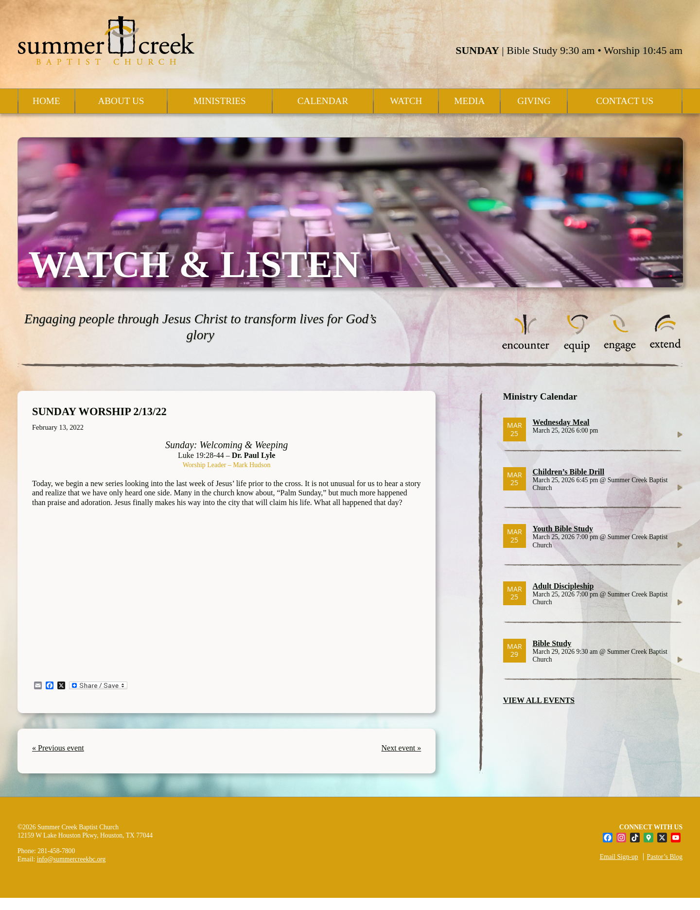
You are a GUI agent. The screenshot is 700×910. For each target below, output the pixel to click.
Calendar (323, 101)
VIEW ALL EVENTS (539, 700)
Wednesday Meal (561, 422)
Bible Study (552, 643)
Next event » (401, 748)
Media (469, 101)
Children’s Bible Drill (569, 472)
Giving (533, 101)
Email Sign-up (619, 856)
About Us (121, 101)
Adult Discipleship (563, 586)
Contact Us (624, 101)
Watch (406, 101)
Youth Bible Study (563, 529)
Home (46, 101)
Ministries (219, 101)
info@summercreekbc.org (71, 859)
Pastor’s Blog (664, 856)
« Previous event (58, 748)
